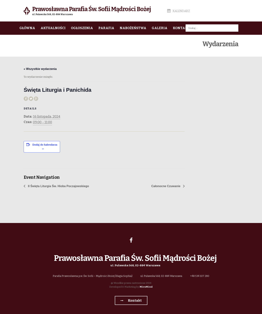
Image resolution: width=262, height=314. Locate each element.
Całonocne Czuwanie (166, 186)
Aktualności (53, 28)
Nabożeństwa (133, 28)
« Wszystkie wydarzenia (40, 68)
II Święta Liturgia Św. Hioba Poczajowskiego (58, 186)
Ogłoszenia (82, 28)
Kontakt (181, 28)
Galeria (159, 28)
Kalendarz (178, 11)
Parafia (106, 28)
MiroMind (146, 286)
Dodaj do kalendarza (44, 144)
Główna (27, 28)
